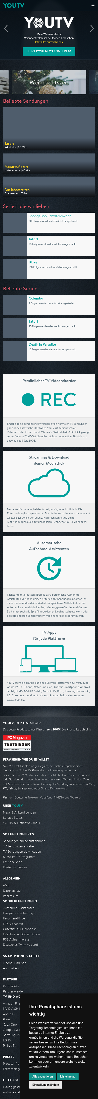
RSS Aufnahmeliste (16, 939)
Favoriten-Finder (14, 918)
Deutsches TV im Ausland (20, 945)
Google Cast (11, 1030)
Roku (6, 1019)
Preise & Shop (12, 862)
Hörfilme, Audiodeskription (21, 934)
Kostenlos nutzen (15, 867)
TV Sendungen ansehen (19, 846)
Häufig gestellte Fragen (19, 1087)
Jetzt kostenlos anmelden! (49, 51)
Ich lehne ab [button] (67, 1076)
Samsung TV (11, 1035)
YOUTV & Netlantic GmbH (21, 823)
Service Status (13, 818)
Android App (11, 968)
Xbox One (10, 1024)
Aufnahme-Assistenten (18, 908)
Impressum (10, 896)
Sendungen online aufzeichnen (24, 841)
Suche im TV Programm (19, 857)
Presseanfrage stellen (18, 1063)
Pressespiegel (12, 1069)
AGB (6, 885)
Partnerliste (11, 986)
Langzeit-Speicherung (18, 913)
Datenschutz (12, 891)
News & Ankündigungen (19, 812)
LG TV (7, 1040)
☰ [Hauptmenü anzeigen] (93, 5)
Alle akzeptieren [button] (42, 1076)
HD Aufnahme (13, 924)
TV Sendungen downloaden (22, 851)
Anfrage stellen (13, 1092)
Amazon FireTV (13, 1003)
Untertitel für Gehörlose (19, 929)
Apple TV (9, 1014)
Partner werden (13, 991)
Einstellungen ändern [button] (45, 1084)
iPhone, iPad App (14, 963)
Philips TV (9, 1045)
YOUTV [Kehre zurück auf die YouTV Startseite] (13, 5)
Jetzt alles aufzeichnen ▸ (49, 42)
